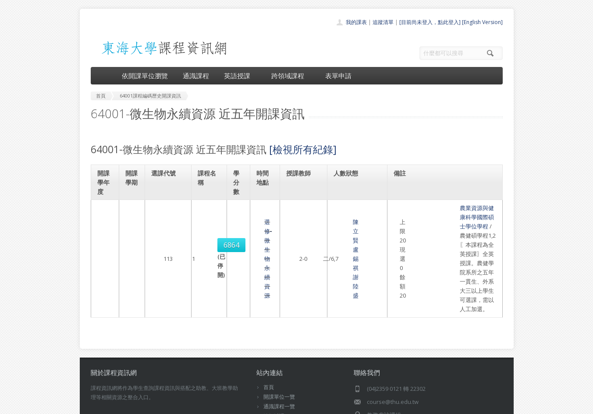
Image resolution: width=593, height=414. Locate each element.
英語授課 (240, 75)
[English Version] (482, 22)
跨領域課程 (290, 75)
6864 (165, 222)
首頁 (268, 322)
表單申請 (338, 75)
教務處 (238, 405)
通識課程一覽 (279, 342)
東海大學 (98, 405)
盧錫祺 (317, 222)
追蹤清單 (383, 22)
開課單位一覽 (279, 332)
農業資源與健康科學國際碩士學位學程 (446, 208)
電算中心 (210, 405)
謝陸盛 (298, 231)
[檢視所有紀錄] (303, 149)
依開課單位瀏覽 (145, 75)
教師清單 (273, 380)
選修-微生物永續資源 (208, 226)
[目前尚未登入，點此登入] (430, 22)
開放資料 (273, 371)
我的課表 (356, 22)
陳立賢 (298, 222)
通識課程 (196, 75)
